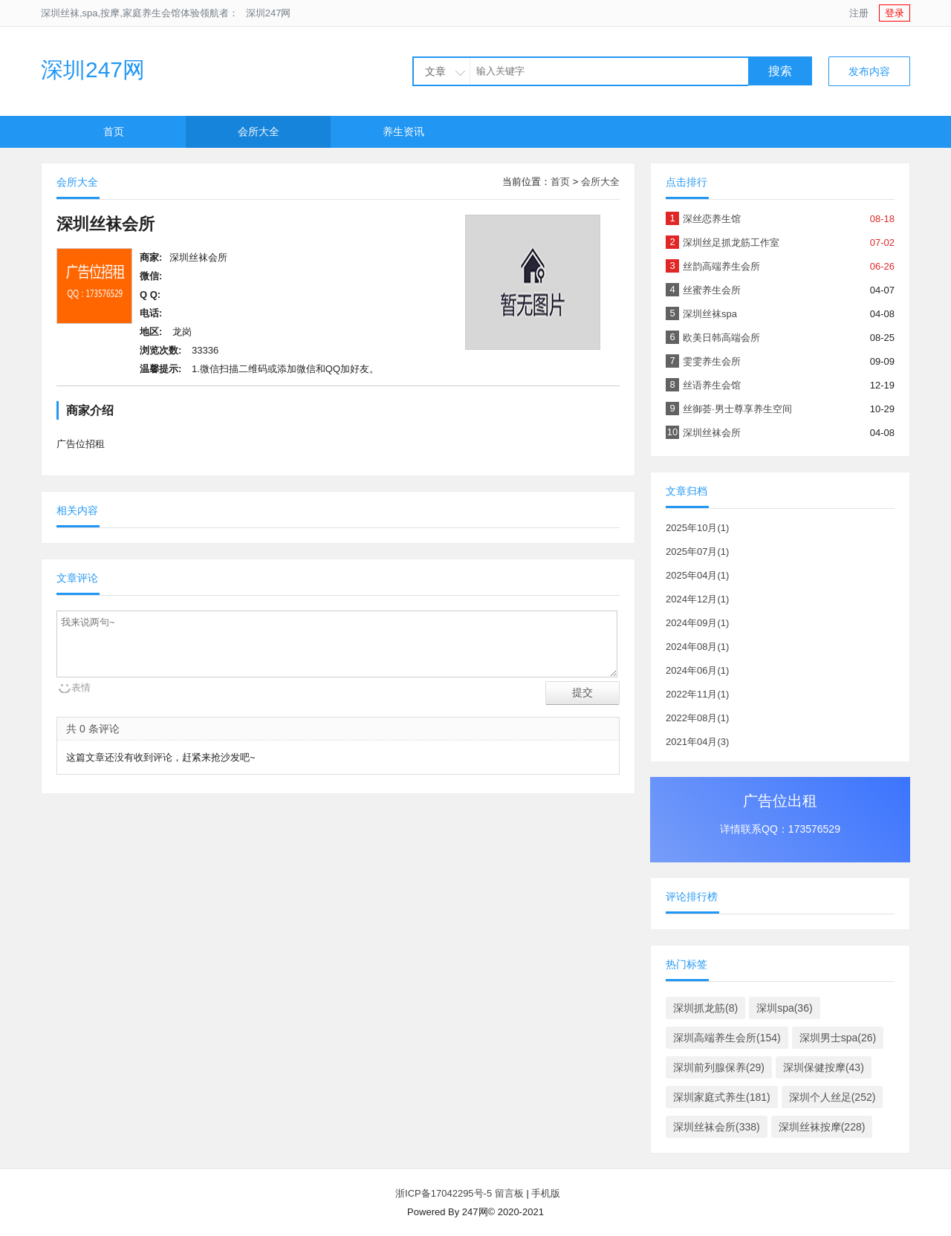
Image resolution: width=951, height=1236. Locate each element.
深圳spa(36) (784, 1008)
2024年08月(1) (697, 646)
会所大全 (258, 131)
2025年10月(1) (697, 527)
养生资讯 (403, 131)
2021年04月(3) (697, 741)
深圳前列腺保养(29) (719, 1067)
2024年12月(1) (697, 599)
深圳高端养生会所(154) (727, 1038)
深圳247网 (268, 13)
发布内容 (869, 71)
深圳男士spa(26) (837, 1038)
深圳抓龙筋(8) (705, 1008)
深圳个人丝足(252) (832, 1097)
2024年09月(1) (697, 622)
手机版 (545, 1193)
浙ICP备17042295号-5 (442, 1193)
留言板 (509, 1193)
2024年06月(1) (697, 670)
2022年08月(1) (697, 717)
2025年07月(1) (697, 551)
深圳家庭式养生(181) (721, 1097)
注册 (859, 13)
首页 (113, 131)
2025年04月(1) (697, 575)
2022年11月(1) (697, 694)
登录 (894, 13)
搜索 (780, 71)
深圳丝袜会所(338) (716, 1127)
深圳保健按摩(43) (823, 1067)
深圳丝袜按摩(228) (822, 1127)
